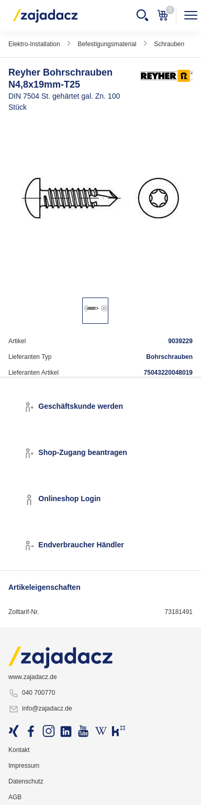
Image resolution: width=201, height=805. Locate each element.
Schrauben (169, 44)
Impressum (23, 765)
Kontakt (19, 750)
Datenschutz (25, 781)
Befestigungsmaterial (106, 44)
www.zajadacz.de (32, 677)
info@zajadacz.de (40, 709)
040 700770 (31, 693)
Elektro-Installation (34, 44)
